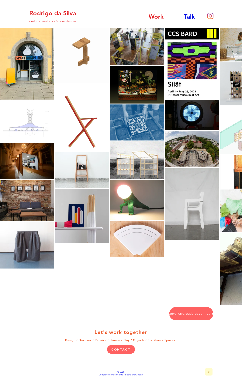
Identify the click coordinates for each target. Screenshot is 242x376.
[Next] (209, 372)
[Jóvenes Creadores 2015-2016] (191, 313)
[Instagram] (210, 16)
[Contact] (121, 349)
